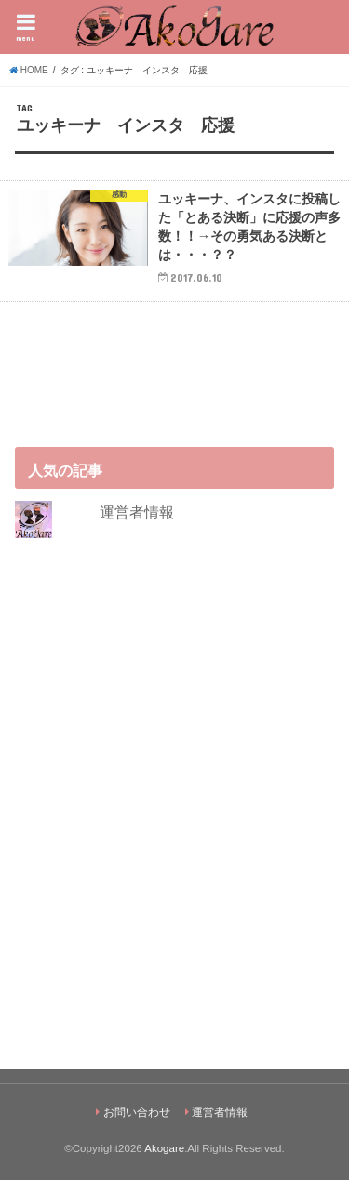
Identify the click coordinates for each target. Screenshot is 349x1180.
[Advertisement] (174, 803)
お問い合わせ (136, 1112)
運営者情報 (137, 512)
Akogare (164, 1148)
